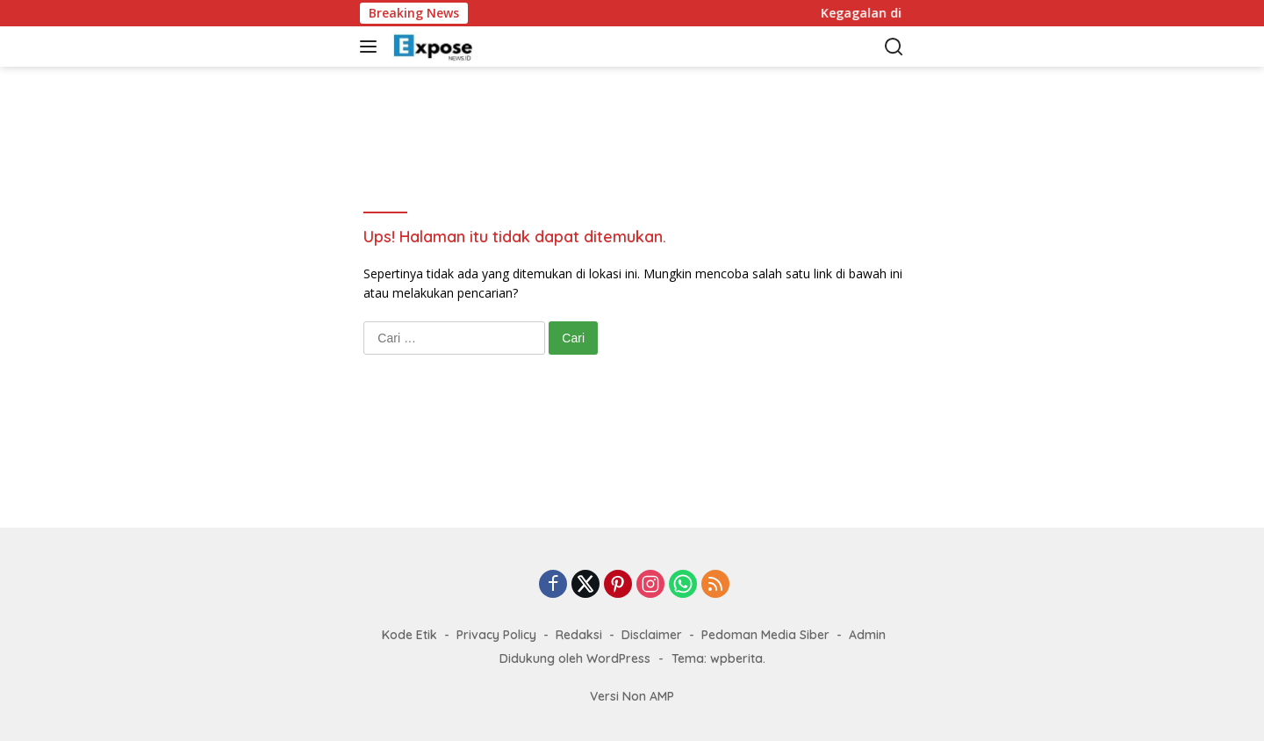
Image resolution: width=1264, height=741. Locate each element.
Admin (867, 635)
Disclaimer (651, 635)
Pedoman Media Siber (765, 635)
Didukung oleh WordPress (574, 658)
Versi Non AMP (632, 696)
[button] (372, 46)
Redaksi (579, 635)
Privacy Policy (496, 635)
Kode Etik (409, 635)
